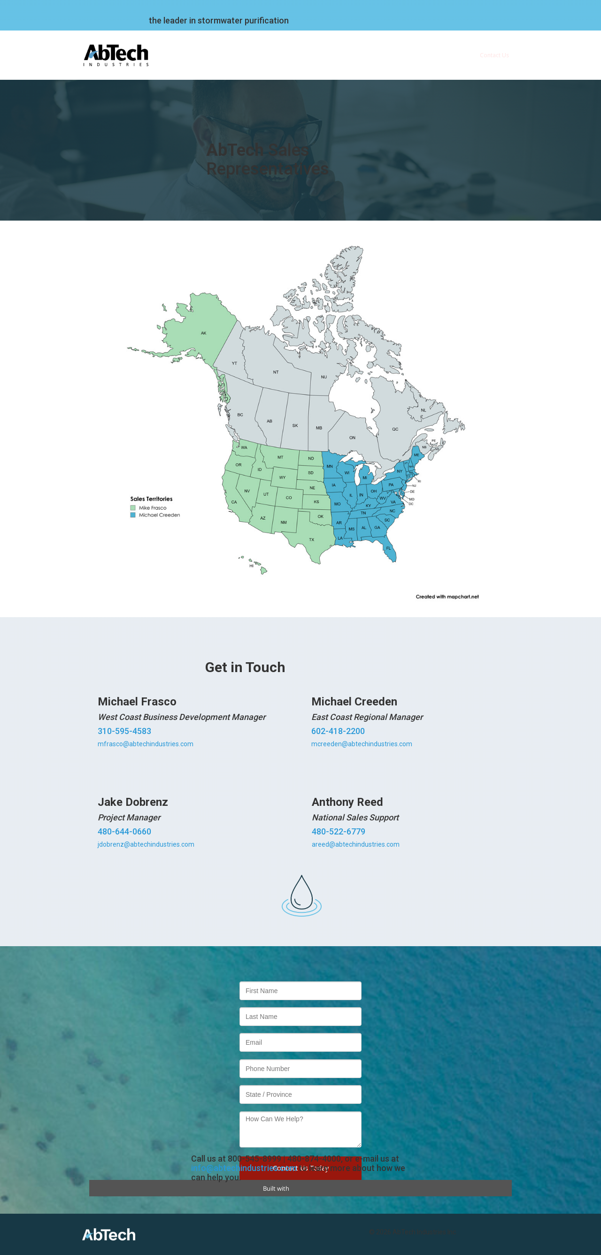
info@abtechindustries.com (244, 1168)
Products (353, 55)
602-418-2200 (338, 731)
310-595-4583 (124, 731)
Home (208, 55)
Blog (451, 55)
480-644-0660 (124, 831)
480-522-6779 (338, 831)
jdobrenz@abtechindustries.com (146, 844)
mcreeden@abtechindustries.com (361, 744)
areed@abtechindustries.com (356, 844)
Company (251, 55)
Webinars (409, 55)
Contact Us (494, 55)
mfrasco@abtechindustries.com (145, 744)
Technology (302, 55)
